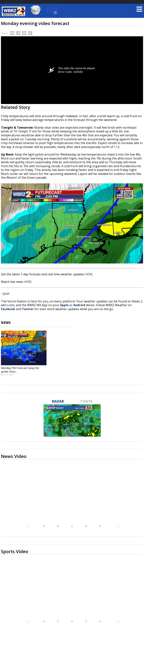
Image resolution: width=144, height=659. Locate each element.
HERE (89, 274)
